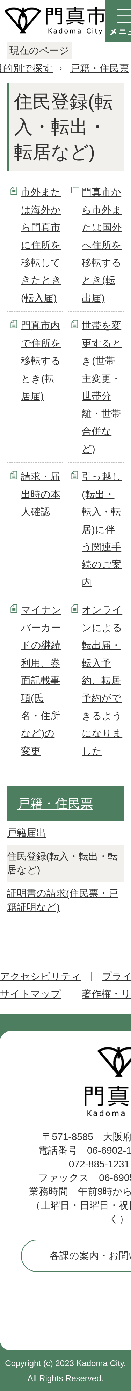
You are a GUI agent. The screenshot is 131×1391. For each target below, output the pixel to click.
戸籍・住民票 (99, 68)
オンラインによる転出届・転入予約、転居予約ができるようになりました (102, 680)
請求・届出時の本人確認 (40, 494)
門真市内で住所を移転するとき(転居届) (41, 360)
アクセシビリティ (40, 976)
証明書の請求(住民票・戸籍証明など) (62, 900)
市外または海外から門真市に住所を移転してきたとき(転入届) (41, 245)
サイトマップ (30, 993)
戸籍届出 (26, 832)
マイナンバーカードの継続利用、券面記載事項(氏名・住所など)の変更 (41, 680)
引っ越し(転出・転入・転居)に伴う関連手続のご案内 (102, 529)
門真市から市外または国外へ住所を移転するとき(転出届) (102, 245)
